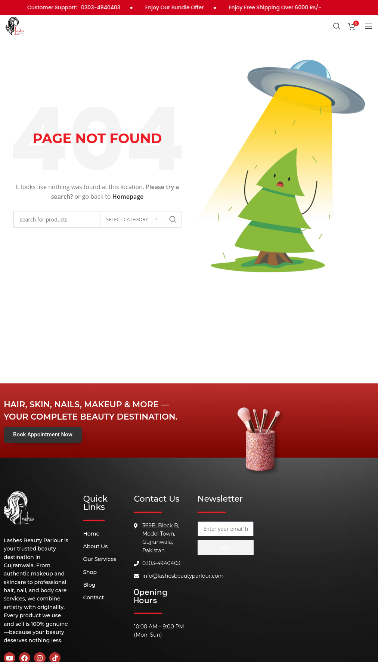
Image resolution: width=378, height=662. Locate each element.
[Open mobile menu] (368, 26)
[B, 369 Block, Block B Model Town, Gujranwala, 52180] (226, 603)
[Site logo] (15, 25)
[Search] (336, 26)
